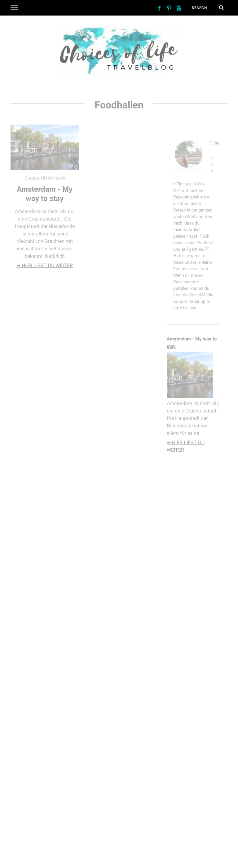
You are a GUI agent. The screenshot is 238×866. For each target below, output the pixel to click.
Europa (32, 177)
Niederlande (53, 177)
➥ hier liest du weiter (44, 265)
